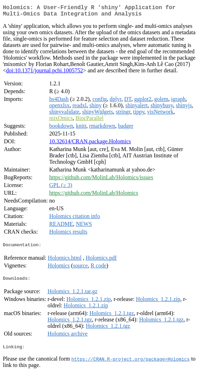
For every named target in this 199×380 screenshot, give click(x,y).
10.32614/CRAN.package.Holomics (90, 144)
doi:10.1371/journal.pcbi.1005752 (44, 73)
